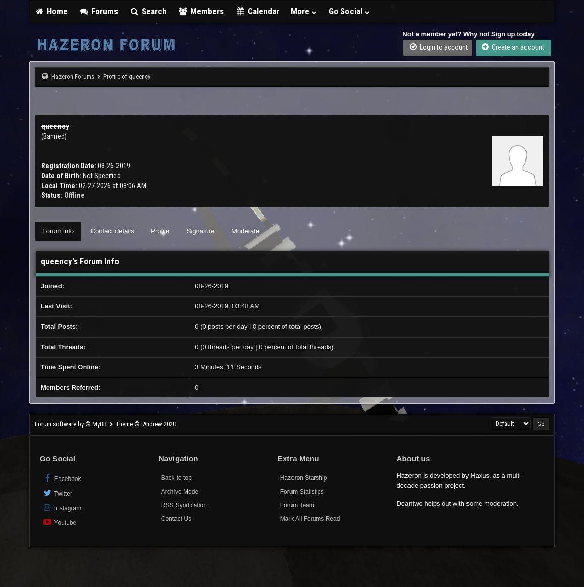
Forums (98, 11)
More (304, 11)
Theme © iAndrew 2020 (145, 424)
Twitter (57, 493)
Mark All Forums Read (310, 518)
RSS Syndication (184, 505)
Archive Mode (179, 491)
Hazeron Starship (303, 478)
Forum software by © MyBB (71, 424)
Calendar (257, 11)
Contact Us (176, 518)
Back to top (176, 478)
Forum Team (297, 505)
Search (148, 11)
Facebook (61, 478)
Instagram (61, 507)
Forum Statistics (302, 491)
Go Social (350, 11)
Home (51, 11)
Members (201, 11)
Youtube (59, 522)
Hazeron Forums (72, 76)
